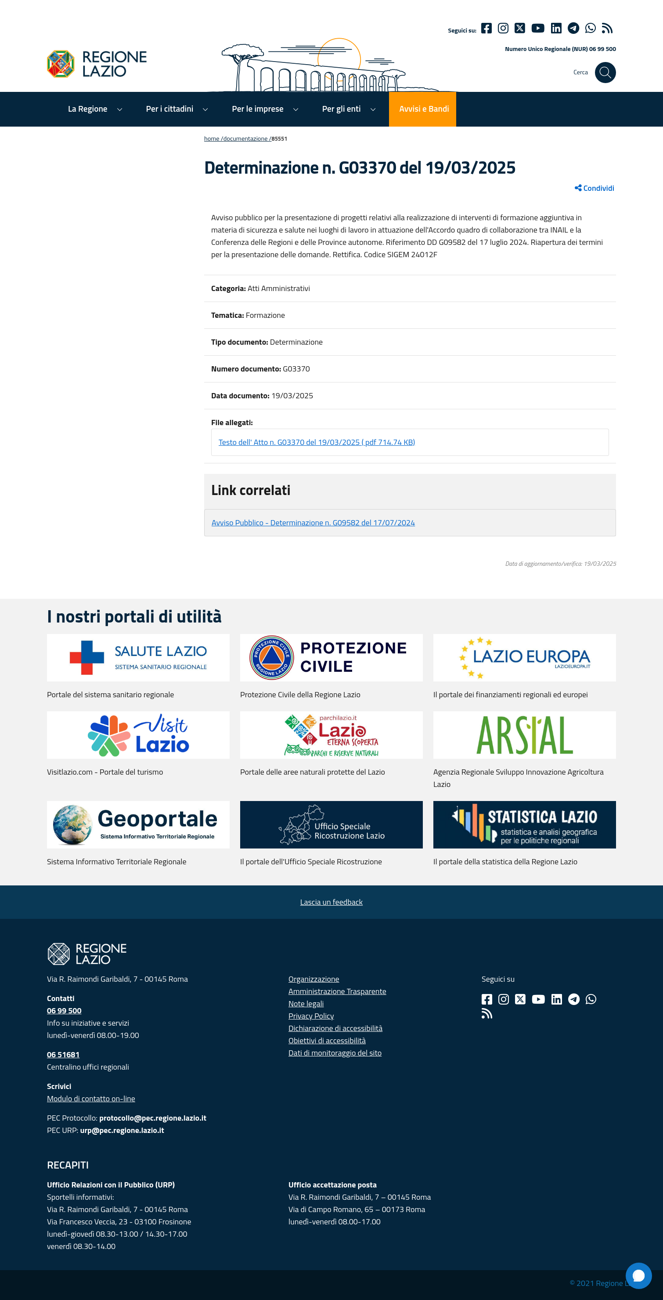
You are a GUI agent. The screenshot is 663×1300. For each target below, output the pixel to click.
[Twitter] (520, 28)
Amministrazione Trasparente (337, 991)
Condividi (594, 188)
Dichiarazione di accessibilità (335, 1028)
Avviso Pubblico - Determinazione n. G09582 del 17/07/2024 (313, 522)
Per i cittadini (170, 108)
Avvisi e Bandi (424, 108)
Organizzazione (313, 979)
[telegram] (573, 28)
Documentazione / (247, 138)
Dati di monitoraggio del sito (335, 1053)
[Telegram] (574, 999)
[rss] (607, 28)
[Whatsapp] (590, 28)
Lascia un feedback (331, 902)
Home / (213, 138)
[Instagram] (503, 28)
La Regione (88, 108)
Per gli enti (341, 108)
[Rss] (487, 1013)
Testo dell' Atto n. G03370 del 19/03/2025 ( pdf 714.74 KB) (317, 442)
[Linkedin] (556, 28)
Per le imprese (257, 108)
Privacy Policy (311, 1016)
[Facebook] (486, 28)
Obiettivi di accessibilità (327, 1040)
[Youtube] (538, 28)
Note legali (306, 1003)
